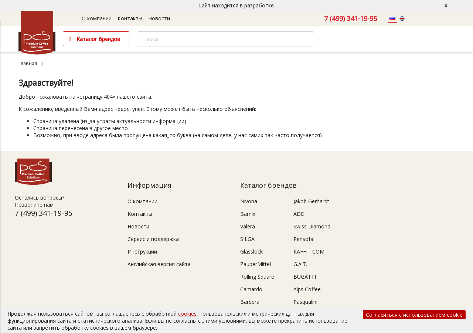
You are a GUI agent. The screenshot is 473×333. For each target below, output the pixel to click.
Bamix (247, 213)
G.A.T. (300, 264)
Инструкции (142, 251)
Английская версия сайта (159, 264)
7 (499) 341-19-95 (350, 18)
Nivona (248, 201)
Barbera (249, 301)
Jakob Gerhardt (311, 201)
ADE (298, 213)
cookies (187, 313)
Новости (159, 18)
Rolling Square (257, 276)
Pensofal (303, 238)
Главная (27, 63)
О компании (97, 18)
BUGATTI (304, 276)
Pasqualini (305, 301)
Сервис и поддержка (153, 238)
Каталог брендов (98, 39)
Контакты (130, 18)
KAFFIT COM (308, 251)
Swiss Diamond (311, 226)
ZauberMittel (255, 264)
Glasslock (251, 251)
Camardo (251, 289)
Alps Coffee (307, 289)
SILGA (247, 238)
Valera (247, 226)
